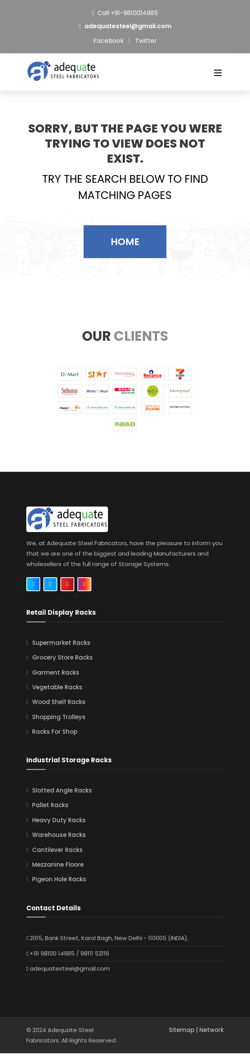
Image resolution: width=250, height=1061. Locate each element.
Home (125, 249)
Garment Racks (55, 680)
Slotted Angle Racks (62, 798)
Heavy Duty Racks (59, 828)
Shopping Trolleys (59, 725)
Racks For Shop (54, 740)
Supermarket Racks (61, 650)
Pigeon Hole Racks (59, 887)
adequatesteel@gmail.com (127, 26)
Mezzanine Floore (58, 872)
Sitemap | (184, 1038)
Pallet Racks (50, 813)
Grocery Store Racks (62, 665)
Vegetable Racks (57, 695)
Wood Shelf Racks (59, 710)
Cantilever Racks (57, 858)
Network (211, 1038)
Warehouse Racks (59, 843)
